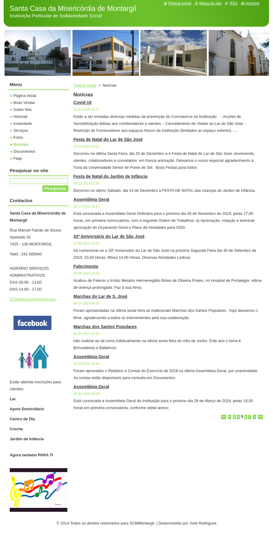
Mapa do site (210, 3)
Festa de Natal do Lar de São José (108, 139)
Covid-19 (82, 102)
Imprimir (253, 3)
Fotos (18, 137)
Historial (20, 116)
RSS (234, 3)
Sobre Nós (22, 109)
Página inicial (84, 85)
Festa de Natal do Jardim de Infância (110, 176)
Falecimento (85, 266)
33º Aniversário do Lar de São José (109, 236)
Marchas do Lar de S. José (100, 296)
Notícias (21, 144)
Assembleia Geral (91, 199)
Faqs (17, 158)
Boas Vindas (24, 102)
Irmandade (22, 123)
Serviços (20, 130)
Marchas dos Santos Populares (105, 326)
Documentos (24, 151)
